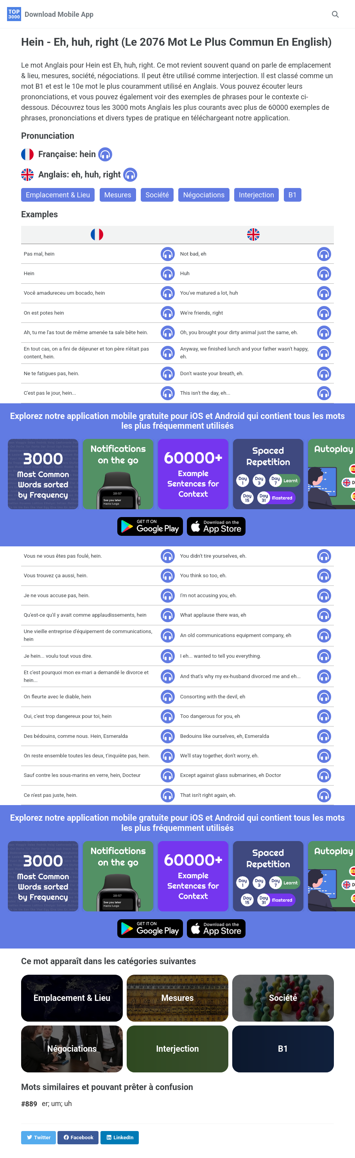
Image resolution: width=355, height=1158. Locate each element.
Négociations (203, 195)
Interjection (256, 195)
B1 (293, 195)
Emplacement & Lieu (58, 195)
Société (157, 195)
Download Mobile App (59, 14)
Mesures (117, 195)
